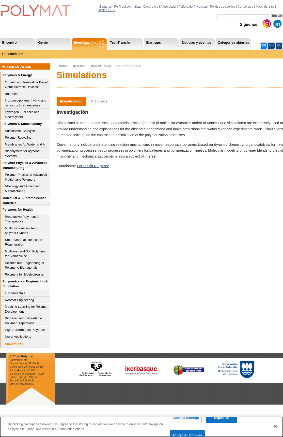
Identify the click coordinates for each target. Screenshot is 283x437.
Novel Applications (18, 336)
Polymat (62, 65)
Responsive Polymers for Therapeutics (23, 219)
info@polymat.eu (25, 384)
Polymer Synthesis (129, 65)
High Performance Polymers (25, 330)
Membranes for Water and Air (26, 144)
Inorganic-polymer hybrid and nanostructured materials (25, 103)
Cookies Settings (186, 421)
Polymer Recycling (18, 137)
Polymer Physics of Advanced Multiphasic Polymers (26, 177)
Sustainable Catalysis (20, 131)
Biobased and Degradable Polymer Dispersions (23, 320)
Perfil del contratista (127, 6)
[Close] (275, 429)
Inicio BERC (106, 10)
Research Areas (14, 54)
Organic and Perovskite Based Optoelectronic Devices (26, 84)
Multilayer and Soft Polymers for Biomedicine (25, 253)
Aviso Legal (168, 6)
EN (271, 45)
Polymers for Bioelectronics (24, 274)
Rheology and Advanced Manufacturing (22, 188)
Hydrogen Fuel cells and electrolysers (22, 114)
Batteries (11, 94)
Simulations (14, 344)
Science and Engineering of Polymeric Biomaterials (24, 265)
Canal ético (150, 6)
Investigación (71, 101)
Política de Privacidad (193, 6)
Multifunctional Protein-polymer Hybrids (21, 230)
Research (79, 65)
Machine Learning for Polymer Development (26, 309)
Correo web (245, 6)
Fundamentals (15, 293)
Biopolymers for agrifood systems (22, 153)
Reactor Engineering (19, 300)
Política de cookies (222, 6)
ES (264, 45)
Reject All (221, 421)
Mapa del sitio (265, 6)
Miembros (105, 6)
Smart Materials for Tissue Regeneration (23, 242)
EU (279, 45)
